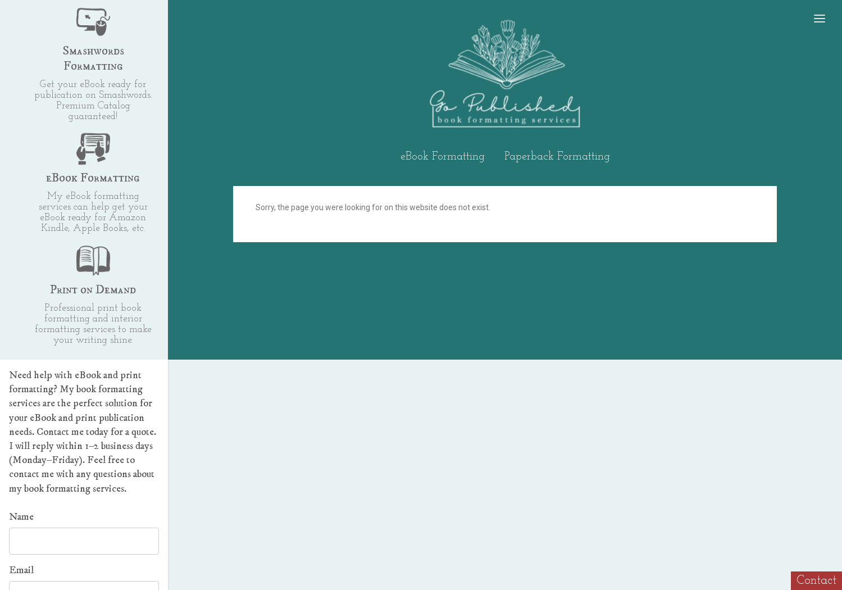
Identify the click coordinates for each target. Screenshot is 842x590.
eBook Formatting (442, 156)
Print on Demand (93, 289)
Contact (816, 580)
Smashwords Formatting (93, 58)
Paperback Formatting (557, 156)
